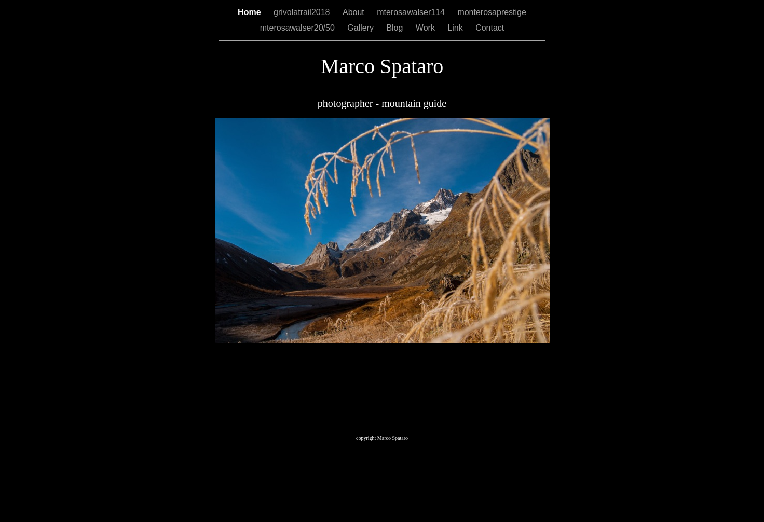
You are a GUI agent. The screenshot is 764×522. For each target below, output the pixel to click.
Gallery (361, 27)
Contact (489, 27)
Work (426, 27)
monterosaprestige (491, 12)
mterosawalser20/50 (298, 27)
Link (456, 27)
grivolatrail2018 (303, 12)
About (354, 12)
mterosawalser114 (412, 12)
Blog (395, 27)
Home (250, 12)
